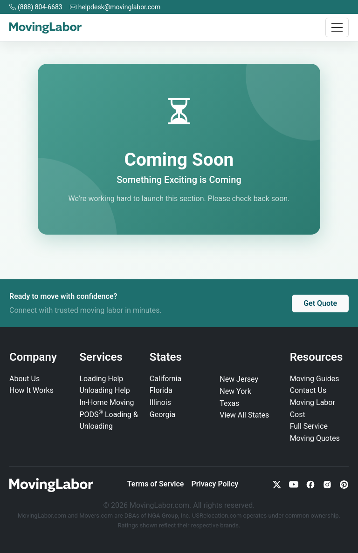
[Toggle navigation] (337, 27)
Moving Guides (314, 378)
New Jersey (239, 379)
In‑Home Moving (106, 402)
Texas (229, 403)
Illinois (160, 402)
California (165, 378)
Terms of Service (155, 483)
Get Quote (320, 303)
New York (235, 391)
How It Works (31, 390)
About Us (24, 378)
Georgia (162, 414)
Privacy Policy (214, 483)
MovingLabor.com (43, 515)
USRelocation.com (217, 515)
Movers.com (96, 515)
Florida (161, 390)
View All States (244, 415)
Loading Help (101, 378)
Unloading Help (104, 390)
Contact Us (308, 390)
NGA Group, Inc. (169, 515)
